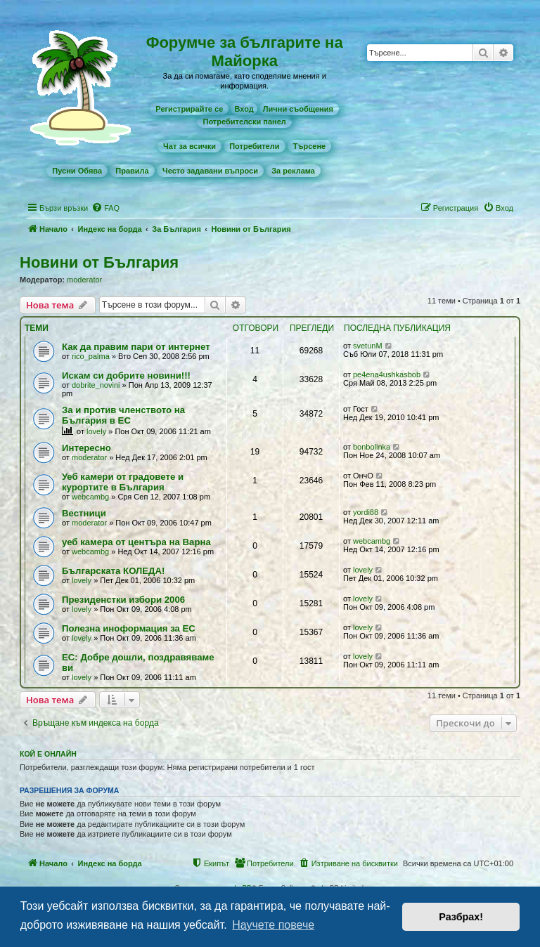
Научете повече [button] (273, 925)
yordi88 (365, 512)
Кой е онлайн (48, 754)
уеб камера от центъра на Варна (136, 542)
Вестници (84, 513)
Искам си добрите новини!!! (126, 375)
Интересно (86, 448)
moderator (84, 279)
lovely (96, 431)
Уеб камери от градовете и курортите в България (123, 481)
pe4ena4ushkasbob (386, 374)
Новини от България (99, 262)
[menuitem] (189, 109)
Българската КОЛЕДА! (113, 571)
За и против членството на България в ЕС (123, 415)
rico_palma (91, 356)
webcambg (90, 496)
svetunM (367, 345)
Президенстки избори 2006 (123, 599)
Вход (243, 109)
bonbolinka (371, 447)
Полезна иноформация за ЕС (128, 628)
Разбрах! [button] (461, 916)
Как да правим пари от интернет (136, 346)
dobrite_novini (96, 385)
